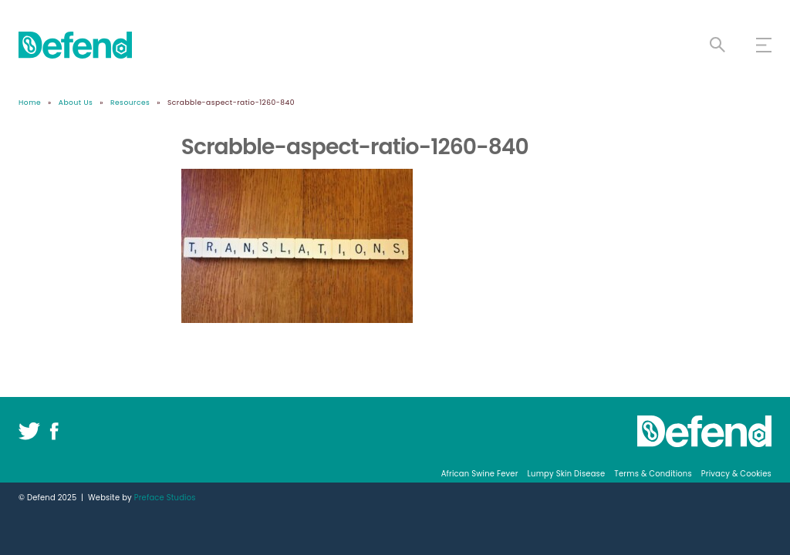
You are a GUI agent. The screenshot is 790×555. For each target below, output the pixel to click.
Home (30, 102)
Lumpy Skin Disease (567, 474)
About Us (76, 102)
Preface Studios (165, 498)
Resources (130, 102)
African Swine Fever (479, 474)
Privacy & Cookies (736, 474)
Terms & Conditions (652, 474)
